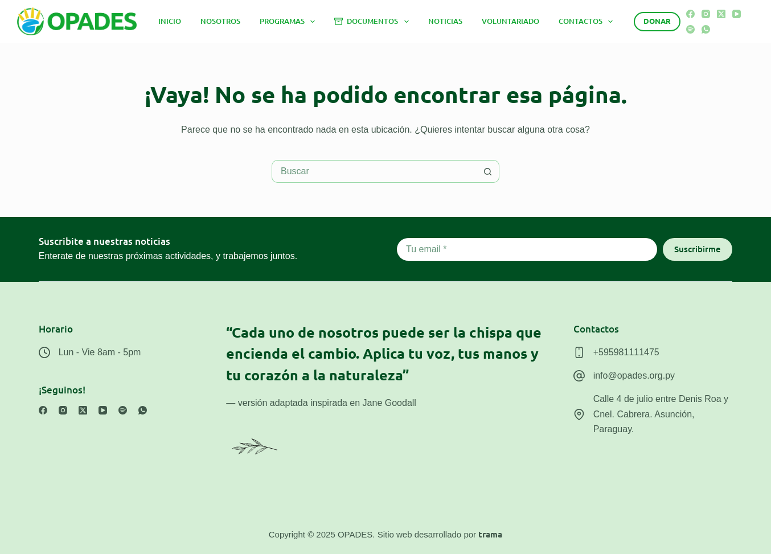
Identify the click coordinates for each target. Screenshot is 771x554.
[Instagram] (706, 14)
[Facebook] (690, 14)
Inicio (169, 21)
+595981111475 (626, 352)
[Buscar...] (374, 171)
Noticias (445, 21)
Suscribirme (697, 249)
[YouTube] (736, 14)
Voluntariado (510, 21)
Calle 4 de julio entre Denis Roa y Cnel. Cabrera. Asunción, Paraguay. (660, 414)
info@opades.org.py (634, 375)
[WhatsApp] (706, 29)
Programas (290, 21)
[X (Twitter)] (721, 14)
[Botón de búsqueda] (488, 171)
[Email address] (527, 249)
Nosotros (220, 21)
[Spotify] (690, 29)
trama (490, 534)
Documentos (373, 21)
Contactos (588, 21)
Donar (657, 21)
